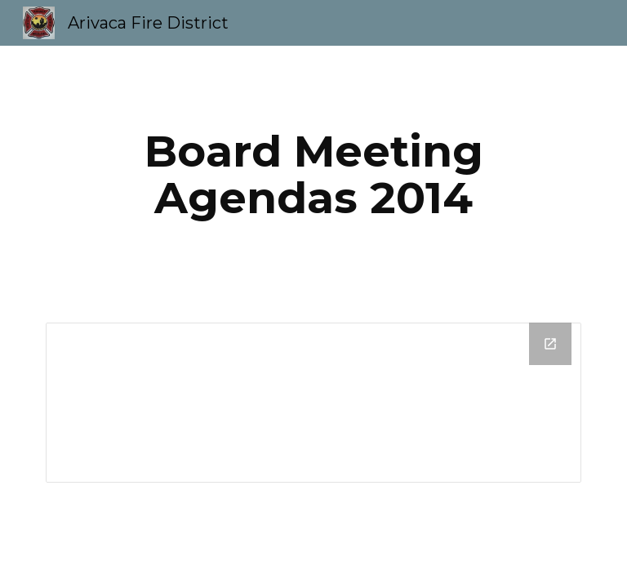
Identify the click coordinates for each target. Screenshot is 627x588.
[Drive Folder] (313, 403)
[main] (313, 174)
